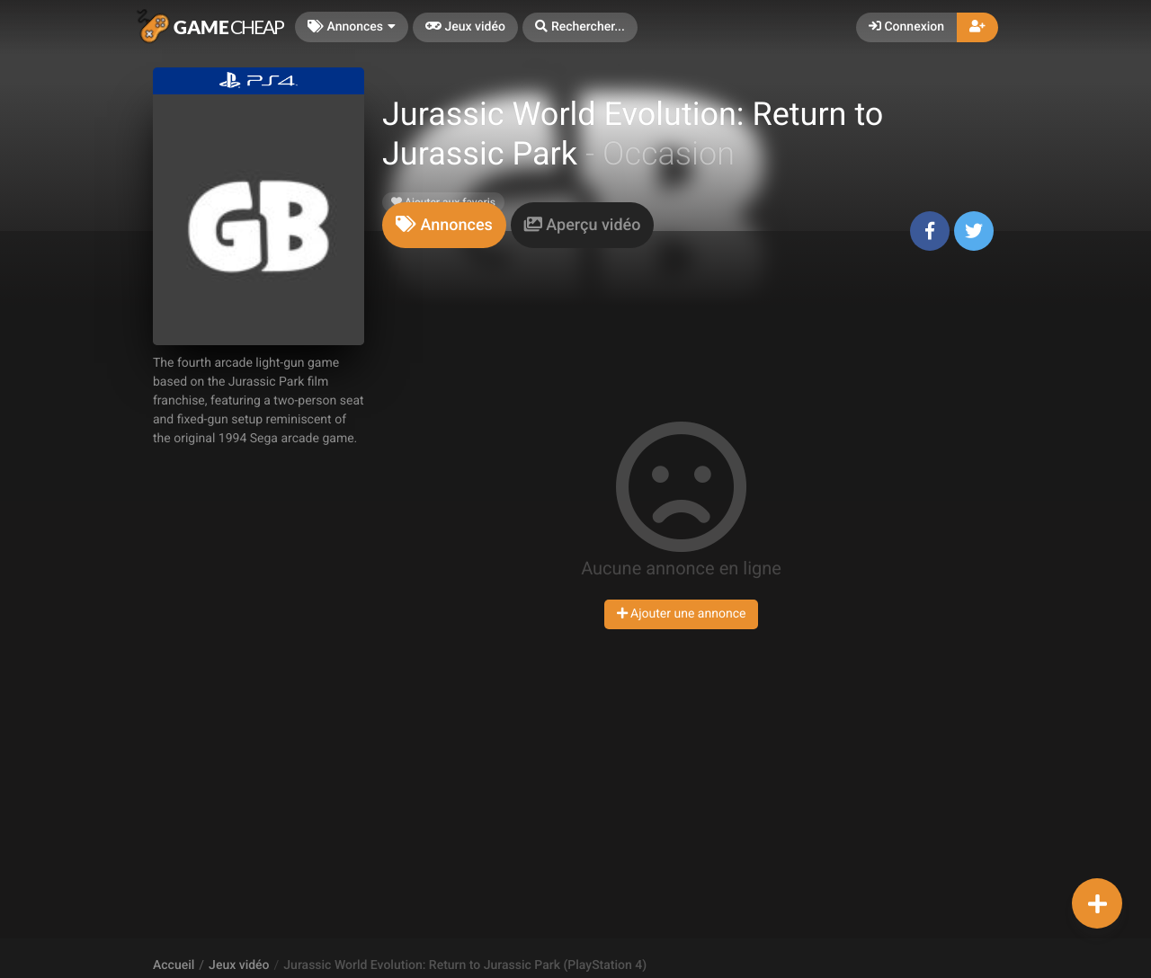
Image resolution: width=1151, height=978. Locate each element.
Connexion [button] (906, 27)
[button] (580, 27)
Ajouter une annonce (681, 614)
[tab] (444, 225)
